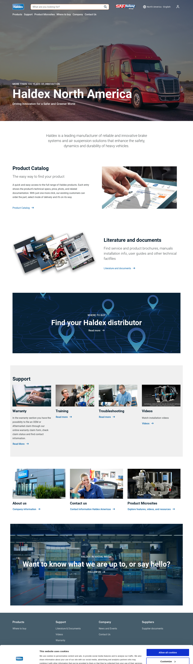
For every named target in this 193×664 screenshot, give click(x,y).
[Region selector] (156, 7)
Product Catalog (23, 208)
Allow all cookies (168, 635)
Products (17, 14)
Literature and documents (119, 268)
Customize (168, 644)
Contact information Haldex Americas (92, 509)
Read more (96, 330)
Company (78, 14)
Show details (47, 658)
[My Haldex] (175, 7)
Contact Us (90, 14)
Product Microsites (44, 14)
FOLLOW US (96, 572)
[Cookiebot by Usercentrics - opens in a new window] (19, 658)
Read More (21, 444)
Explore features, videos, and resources (151, 509)
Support (28, 14)
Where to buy (64, 14)
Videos (147, 423)
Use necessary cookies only (168, 653)
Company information (26, 509)
